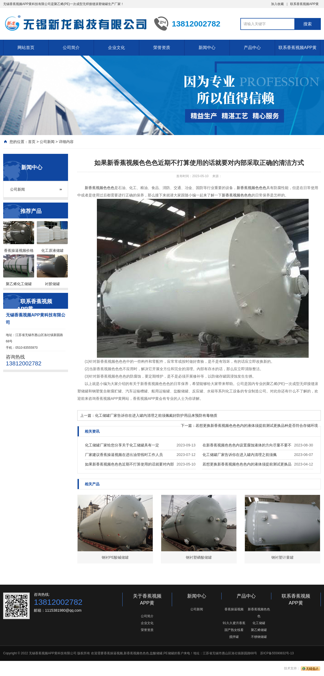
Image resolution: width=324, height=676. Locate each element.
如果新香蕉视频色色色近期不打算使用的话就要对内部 (129, 464)
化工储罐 (259, 623)
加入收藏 (277, 4)
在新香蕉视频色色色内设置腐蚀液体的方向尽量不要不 (246, 445)
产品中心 (252, 47)
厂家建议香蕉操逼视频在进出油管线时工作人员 (124, 455)
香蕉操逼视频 (234, 609)
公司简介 (71, 47)
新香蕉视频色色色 (99, 188)
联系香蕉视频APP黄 (304, 4)
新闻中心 (207, 47)
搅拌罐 (234, 637)
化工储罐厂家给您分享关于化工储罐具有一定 (122, 445)
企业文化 (116, 47)
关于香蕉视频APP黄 (147, 599)
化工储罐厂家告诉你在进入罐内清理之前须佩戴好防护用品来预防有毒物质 (156, 415)
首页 (31, 142)
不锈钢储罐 (259, 637)
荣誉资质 (161, 47)
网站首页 (25, 47)
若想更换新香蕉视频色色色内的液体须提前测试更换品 (246, 464)
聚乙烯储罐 (259, 630)
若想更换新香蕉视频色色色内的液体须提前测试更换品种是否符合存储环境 (257, 425)
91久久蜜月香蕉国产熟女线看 (234, 626)
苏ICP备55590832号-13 (277, 653)
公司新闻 (47, 142)
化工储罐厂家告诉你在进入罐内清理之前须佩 (239, 455)
